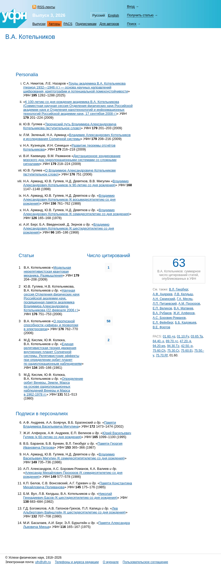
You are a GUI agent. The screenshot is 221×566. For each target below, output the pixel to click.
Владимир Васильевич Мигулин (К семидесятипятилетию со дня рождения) (74, 456)
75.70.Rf (162, 355)
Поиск (131, 24)
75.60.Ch (159, 350)
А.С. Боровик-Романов (169, 318)
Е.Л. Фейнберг (163, 322)
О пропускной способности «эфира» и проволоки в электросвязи (51, 325)
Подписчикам (85, 24)
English (113, 15)
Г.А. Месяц (184, 299)
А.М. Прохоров (189, 303)
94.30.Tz (173, 346)
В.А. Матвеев (183, 308)
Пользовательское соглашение (145, 562)
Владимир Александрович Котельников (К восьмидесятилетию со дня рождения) (69, 199)
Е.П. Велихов (162, 308)
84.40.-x (158, 341)
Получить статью (140, 15)
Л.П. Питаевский (165, 303)
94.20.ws (159, 346)
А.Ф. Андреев (162, 294)
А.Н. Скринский (164, 299)
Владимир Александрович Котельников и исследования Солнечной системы (77, 137)
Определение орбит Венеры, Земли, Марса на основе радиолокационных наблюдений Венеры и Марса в (53, 386)
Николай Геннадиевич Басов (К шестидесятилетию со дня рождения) (70, 496)
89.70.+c (172, 341)
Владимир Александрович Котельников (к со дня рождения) (76, 183)
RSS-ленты (46, 7)
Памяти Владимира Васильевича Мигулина (69, 424)
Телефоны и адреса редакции (77, 562)
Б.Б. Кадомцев (185, 322)
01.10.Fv (183, 336)
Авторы (54, 24)
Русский (98, 15)
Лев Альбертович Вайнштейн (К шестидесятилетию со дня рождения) (74, 510)
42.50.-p (187, 346)
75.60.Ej (186, 350)
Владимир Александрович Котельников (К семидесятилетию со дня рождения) (76, 212)
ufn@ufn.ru (43, 562)
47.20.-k (185, 341)
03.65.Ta (197, 336)
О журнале (111, 562)
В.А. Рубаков (162, 313)
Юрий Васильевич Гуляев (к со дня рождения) (77, 435)
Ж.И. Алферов (184, 313)
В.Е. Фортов (161, 327)
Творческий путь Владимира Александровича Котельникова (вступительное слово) (69, 126)
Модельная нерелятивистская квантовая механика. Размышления (47, 271)
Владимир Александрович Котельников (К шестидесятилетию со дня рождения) (68, 228)
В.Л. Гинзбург (178, 289)
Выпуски (38, 24)
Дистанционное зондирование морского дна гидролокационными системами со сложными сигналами (71, 160)
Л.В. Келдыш (183, 294)
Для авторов (109, 24)
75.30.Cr (173, 350)
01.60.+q (169, 336)
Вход (131, 6)
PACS (67, 24)
